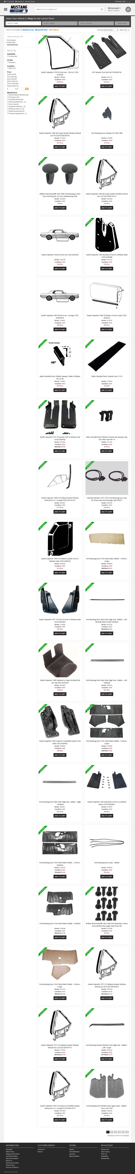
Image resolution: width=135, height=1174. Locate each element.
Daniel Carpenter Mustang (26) (17, 95)
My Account (105, 1149)
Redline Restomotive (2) (15, 111)
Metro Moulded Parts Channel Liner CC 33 (107, 376)
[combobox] (23, 23)
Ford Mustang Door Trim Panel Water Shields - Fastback (59, 923)
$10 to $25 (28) (12, 77)
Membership (105, 1158)
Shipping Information (13, 1154)
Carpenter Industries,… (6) (16, 106)
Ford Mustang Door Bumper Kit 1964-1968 (106, 133)
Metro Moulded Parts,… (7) (16, 102)
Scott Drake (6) (13, 104)
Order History (105, 1152)
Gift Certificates (74, 1152)
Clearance (11, 62)
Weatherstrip (28, 30)
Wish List (104, 1154)
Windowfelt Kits (41, 30)
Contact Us (19, 1)
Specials (72, 1154)
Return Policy (10, 1152)
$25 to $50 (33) (12, 79)
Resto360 (9, 1149)
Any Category (11, 40)
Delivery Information (12, 1163)
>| (127, 1132)
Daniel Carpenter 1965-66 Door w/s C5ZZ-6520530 (59, 255)
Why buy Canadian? (12, 1158)
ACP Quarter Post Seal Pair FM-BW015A (106, 72)
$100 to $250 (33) (12, 83)
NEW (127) (11, 68)
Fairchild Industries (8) (15, 99)
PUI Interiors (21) (13, 97)
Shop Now (122, 23)
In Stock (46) (12, 56)
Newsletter (104, 1156)
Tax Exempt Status (12, 1156)
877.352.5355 (9, 1)
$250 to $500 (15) (12, 86)
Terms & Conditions (12, 1167)
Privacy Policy (10, 1165)
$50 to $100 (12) (12, 81)
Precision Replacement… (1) (17, 113)
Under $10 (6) (11, 74)
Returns (40, 1152)
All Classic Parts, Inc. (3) (15, 109)
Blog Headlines (74, 1156)
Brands (71, 1149)
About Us (9, 1160)
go (27, 89)
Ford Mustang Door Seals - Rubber (106, 863)
